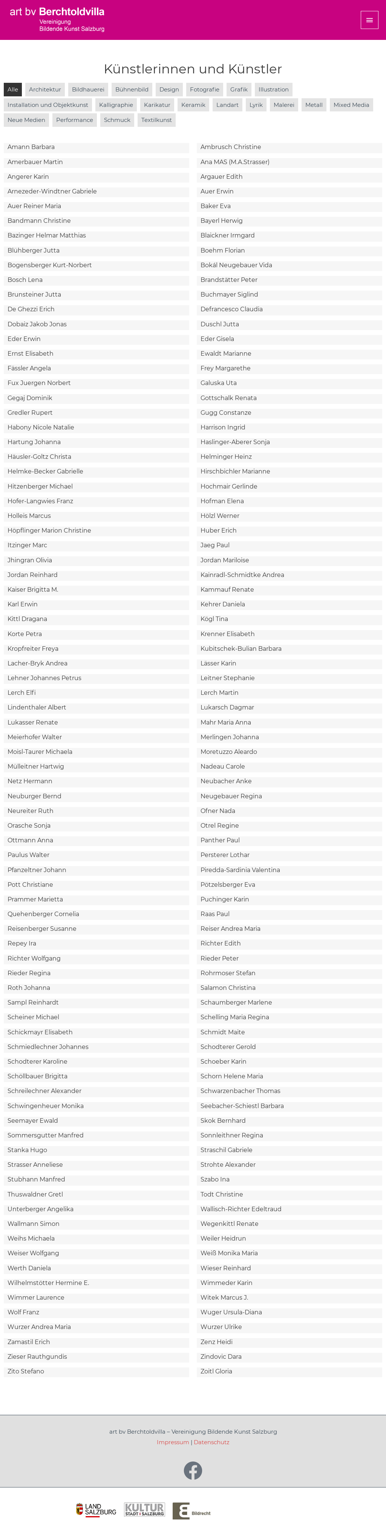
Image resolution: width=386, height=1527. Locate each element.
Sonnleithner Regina (232, 1135)
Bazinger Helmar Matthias (47, 235)
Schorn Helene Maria (232, 1076)
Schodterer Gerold (228, 1046)
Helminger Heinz (226, 456)
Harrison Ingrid (223, 427)
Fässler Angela (29, 368)
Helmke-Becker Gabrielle (45, 471)
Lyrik (256, 104)
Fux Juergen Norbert (39, 383)
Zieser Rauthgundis (37, 1356)
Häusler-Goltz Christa (39, 456)
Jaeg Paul (215, 545)
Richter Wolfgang (34, 958)
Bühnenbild (132, 89)
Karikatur (157, 104)
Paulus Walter (28, 855)
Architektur (45, 89)
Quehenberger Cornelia (43, 914)
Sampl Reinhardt (33, 1002)
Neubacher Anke (226, 781)
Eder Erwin (24, 339)
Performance (74, 119)
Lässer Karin (218, 663)
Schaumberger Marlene (236, 1002)
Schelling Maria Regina (235, 1017)
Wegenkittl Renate (230, 1223)
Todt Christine (222, 1194)
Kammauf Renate (227, 589)
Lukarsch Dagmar (227, 707)
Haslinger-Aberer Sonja (235, 442)
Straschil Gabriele (227, 1150)
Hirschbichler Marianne (235, 471)
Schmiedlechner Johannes (48, 1046)
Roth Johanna (29, 987)
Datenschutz (212, 1442)
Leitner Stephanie (228, 678)
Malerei (284, 104)
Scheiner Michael (33, 1017)
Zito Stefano (26, 1371)
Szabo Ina (215, 1179)
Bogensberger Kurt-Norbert (50, 265)
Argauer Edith (222, 176)
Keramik (193, 104)
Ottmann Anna (30, 840)
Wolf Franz (23, 1312)
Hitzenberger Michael (40, 486)
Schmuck (117, 119)
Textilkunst (156, 119)
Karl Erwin (23, 604)
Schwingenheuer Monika (46, 1106)
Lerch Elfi (22, 692)
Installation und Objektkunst (48, 104)
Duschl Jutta (220, 324)
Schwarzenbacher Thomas (240, 1091)
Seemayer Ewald (33, 1120)
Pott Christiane (30, 884)
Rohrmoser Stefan (228, 973)
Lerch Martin (220, 692)
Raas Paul (215, 914)
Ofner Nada (218, 811)
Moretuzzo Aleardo (229, 751)
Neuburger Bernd (34, 796)
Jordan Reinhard (33, 575)
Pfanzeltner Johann (37, 870)
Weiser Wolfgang (33, 1253)
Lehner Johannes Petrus (44, 678)
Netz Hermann (30, 781)
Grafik (239, 89)
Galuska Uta (219, 383)
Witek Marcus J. (224, 1297)
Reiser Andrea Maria (230, 928)
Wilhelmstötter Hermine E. (48, 1282)
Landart (227, 104)
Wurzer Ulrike (221, 1327)
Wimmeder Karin (227, 1282)
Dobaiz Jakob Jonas (37, 324)
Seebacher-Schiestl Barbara (242, 1106)
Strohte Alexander (228, 1164)
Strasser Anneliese (35, 1164)
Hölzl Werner (220, 515)
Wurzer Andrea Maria (39, 1327)
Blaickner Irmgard (228, 235)
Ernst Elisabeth (31, 353)
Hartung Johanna (34, 442)
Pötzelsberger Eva (228, 884)
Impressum (173, 1442)
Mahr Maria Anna (226, 722)
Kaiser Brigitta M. (33, 589)
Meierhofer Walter (35, 737)
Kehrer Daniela (223, 604)
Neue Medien (26, 119)
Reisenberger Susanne (42, 928)
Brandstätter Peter (229, 279)
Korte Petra (25, 634)
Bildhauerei (88, 89)
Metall (314, 104)
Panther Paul (220, 840)
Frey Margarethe (226, 368)
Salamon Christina (228, 987)
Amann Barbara (31, 147)
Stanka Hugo (27, 1150)
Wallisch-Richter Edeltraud (241, 1209)
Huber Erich (219, 530)
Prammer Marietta (35, 899)
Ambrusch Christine (231, 147)
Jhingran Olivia (30, 560)
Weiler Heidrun (223, 1238)
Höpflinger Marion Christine (49, 530)
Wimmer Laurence (36, 1297)
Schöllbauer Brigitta (37, 1076)
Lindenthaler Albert (37, 707)
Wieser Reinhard (226, 1268)
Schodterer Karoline (37, 1061)
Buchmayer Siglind (229, 294)
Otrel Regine (220, 825)
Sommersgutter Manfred (46, 1135)
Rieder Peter (220, 958)
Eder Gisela (217, 339)
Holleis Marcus (29, 515)
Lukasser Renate (33, 722)
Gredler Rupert (30, 412)
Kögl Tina (214, 619)
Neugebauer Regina (231, 796)
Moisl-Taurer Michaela (40, 751)
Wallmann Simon (34, 1223)
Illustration (274, 89)
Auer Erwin (217, 191)
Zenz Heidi (217, 1342)
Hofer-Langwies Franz (40, 501)
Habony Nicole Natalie (41, 427)
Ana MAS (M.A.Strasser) (235, 162)
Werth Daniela (29, 1268)
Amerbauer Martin (35, 162)
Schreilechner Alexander (44, 1091)
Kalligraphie (116, 104)
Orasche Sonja (29, 825)
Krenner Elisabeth (228, 634)
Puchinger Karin (225, 899)
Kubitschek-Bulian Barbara (241, 648)
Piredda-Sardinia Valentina (240, 870)
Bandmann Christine (39, 220)
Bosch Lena (25, 279)
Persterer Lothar (225, 855)
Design (169, 89)
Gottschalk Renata (229, 398)
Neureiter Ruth (31, 811)
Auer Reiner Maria (34, 206)
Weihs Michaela (31, 1238)
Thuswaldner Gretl (35, 1194)
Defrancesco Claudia (232, 309)
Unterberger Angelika (41, 1209)
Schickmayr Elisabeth (40, 1032)
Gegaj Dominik (30, 398)
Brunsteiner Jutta (34, 294)
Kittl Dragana (27, 619)
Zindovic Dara (221, 1356)
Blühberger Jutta (34, 250)
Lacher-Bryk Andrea (37, 663)
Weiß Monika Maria (229, 1253)
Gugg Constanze (226, 412)
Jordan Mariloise (225, 560)
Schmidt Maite (223, 1032)
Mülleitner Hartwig (36, 766)
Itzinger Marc (27, 545)
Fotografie (204, 89)
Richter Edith (221, 943)
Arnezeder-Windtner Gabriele (52, 191)
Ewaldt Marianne (226, 353)
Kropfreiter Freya (33, 648)
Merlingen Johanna (230, 737)
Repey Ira (22, 943)
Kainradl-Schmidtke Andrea (242, 575)
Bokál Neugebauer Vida (236, 265)
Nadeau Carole (223, 766)
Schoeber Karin (224, 1061)
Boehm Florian (223, 250)
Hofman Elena (222, 501)
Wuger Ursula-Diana (231, 1312)
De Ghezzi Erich (31, 309)
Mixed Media (351, 104)
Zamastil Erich (29, 1342)
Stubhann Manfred (36, 1179)
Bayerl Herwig (222, 220)
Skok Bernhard (223, 1120)
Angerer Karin (28, 176)
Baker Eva (216, 206)
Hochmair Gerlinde (229, 486)
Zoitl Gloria (216, 1371)
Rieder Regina (29, 973)
